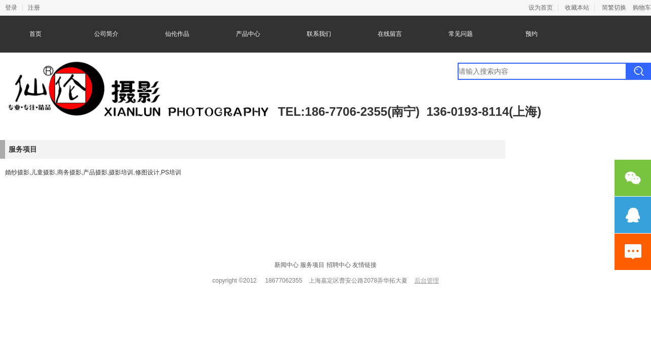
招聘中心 (339, 264)
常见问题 (461, 33)
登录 (11, 7)
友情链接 (364, 264)
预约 (531, 33)
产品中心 (248, 33)
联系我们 (319, 33)
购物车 (642, 7)
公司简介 (106, 33)
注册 (34, 7)
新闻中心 (286, 264)
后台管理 (427, 280)
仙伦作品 (177, 33)
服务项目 (312, 264)
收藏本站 (577, 7)
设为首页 (540, 7)
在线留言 (390, 33)
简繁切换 (614, 7)
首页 (35, 33)
